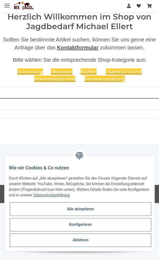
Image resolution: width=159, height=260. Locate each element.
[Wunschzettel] (139, 6)
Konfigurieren (80, 224)
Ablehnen (80, 240)
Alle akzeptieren (80, 209)
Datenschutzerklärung (51, 195)
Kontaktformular (78, 48)
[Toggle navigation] (7, 3)
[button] (129, 6)
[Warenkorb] (149, 6)
